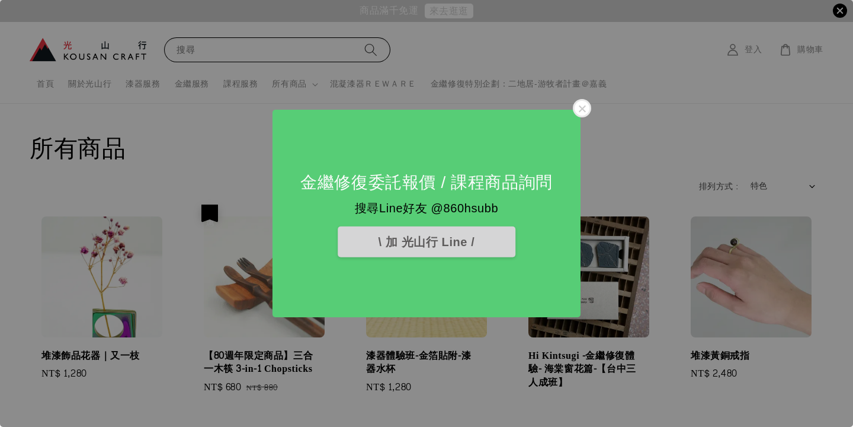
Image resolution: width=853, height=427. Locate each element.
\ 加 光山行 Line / (427, 241)
